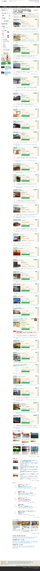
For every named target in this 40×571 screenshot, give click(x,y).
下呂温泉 (18, 562)
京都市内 (24, 563)
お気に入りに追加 (32, 51)
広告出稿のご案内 (25, 565)
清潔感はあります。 (21, 512)
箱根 (11, 562)
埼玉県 (11, 561)
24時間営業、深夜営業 (6, 41)
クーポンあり (21, 17)
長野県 (26, 561)
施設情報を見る (24, 51)
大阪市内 (22, 563)
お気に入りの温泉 (31, 0)
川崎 (10, 563)
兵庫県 (15, 561)
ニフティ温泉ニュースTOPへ (34, 533)
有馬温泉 (13, 562)
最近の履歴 (36, 0)
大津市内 (27, 563)
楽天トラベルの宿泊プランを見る (25, 84)
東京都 (20, 561)
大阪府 (22, 561)
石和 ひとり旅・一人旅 (24, 171)
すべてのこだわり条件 (6, 49)
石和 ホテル (19, 373)
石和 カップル (19, 160)
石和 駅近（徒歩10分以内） (21, 129)
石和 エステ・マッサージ (21, 144)
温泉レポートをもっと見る (35, 480)
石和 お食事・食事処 (26, 144)
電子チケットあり (16, 17)
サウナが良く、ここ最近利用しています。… (25, 506)
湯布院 (29, 562)
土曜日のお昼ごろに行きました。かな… (25, 486)
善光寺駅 (17, 42)
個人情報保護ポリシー (25, 567)
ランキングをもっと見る (35, 443)
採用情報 (38, 567)
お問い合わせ (37, 565)
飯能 (17, 563)
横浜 (8, 563)
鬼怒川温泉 (32, 562)
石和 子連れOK (23, 337)
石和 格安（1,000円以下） (34, 216)
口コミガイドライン (30, 565)
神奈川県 (9, 561)
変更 (9, 15)
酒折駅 (16, 58)
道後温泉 (24, 562)
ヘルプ (34, 565)
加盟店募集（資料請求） (19, 565)
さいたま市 (15, 563)
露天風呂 (4, 45)
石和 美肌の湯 (19, 202)
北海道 (24, 561)
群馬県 (17, 561)
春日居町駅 (28, 129)
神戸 (29, 563)
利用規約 (35, 567)
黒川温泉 (27, 562)
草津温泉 (9, 562)
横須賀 (12, 563)
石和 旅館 (30, 144)
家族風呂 (4, 46)
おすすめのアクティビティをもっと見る (33, 456)
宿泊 (3, 28)
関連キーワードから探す (4, 564)
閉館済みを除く (27, 17)
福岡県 (30, 561)
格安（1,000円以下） (6, 40)
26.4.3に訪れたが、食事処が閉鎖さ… (24, 499)
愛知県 (28, 561)
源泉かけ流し (5, 47)
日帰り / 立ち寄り (5, 27)
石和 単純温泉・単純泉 (18, 216)
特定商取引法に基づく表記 (31, 567)
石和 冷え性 (23, 202)
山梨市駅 (17, 257)
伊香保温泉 (21, 562)
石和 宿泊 (17, 129)
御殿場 (19, 563)
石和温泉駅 (26, 129)
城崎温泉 (16, 562)
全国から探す (9, 13)
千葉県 (13, 561)
